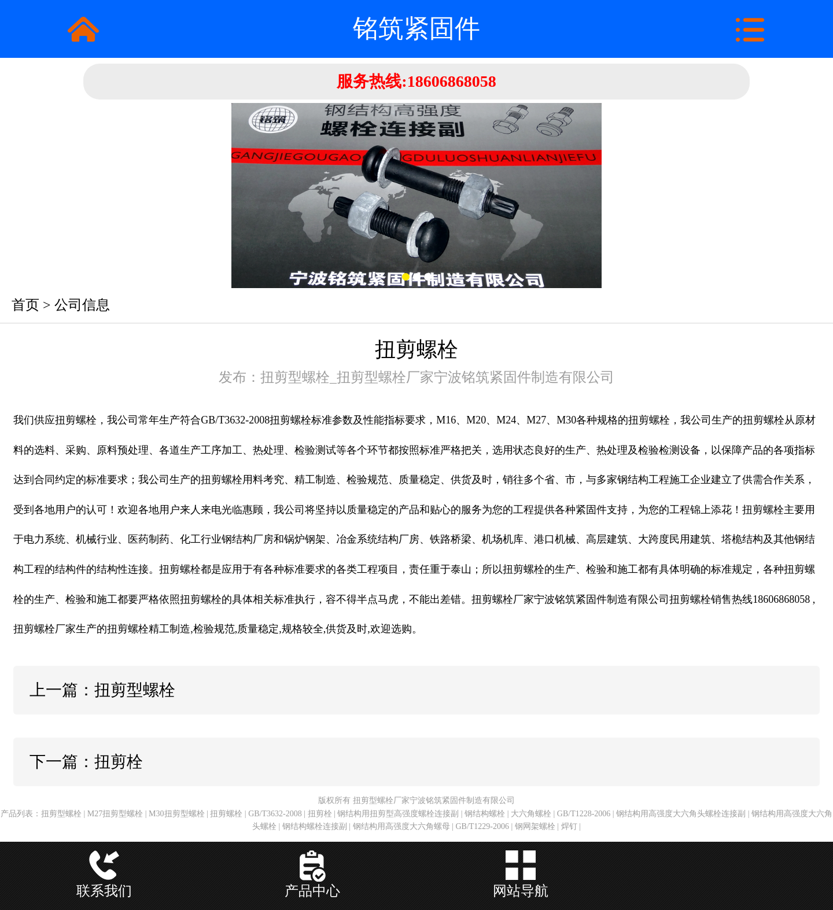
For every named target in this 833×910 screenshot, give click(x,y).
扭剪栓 (320, 813)
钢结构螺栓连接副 (314, 826)
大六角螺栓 (531, 813)
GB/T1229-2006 (482, 826)
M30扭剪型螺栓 (176, 813)
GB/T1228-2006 (584, 813)
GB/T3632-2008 (275, 813)
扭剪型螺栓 (61, 813)
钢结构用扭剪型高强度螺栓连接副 (398, 813)
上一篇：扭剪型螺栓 (102, 690)
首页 (25, 304)
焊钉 (569, 826)
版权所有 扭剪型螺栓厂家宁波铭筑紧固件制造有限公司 (416, 800)
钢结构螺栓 (485, 813)
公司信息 (82, 304)
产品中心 (312, 890)
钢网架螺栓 (535, 826)
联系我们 (104, 890)
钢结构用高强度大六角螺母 (401, 826)
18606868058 (451, 81)
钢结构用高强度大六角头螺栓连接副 (681, 813)
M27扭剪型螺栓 (115, 813)
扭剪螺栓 (226, 813)
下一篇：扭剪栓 (86, 762)
